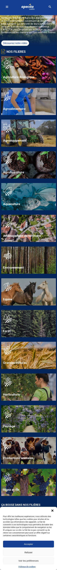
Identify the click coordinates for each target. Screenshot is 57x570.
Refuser (28, 552)
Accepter (28, 544)
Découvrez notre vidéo (15, 43)
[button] (52, 510)
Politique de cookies (27, 567)
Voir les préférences (28, 560)
